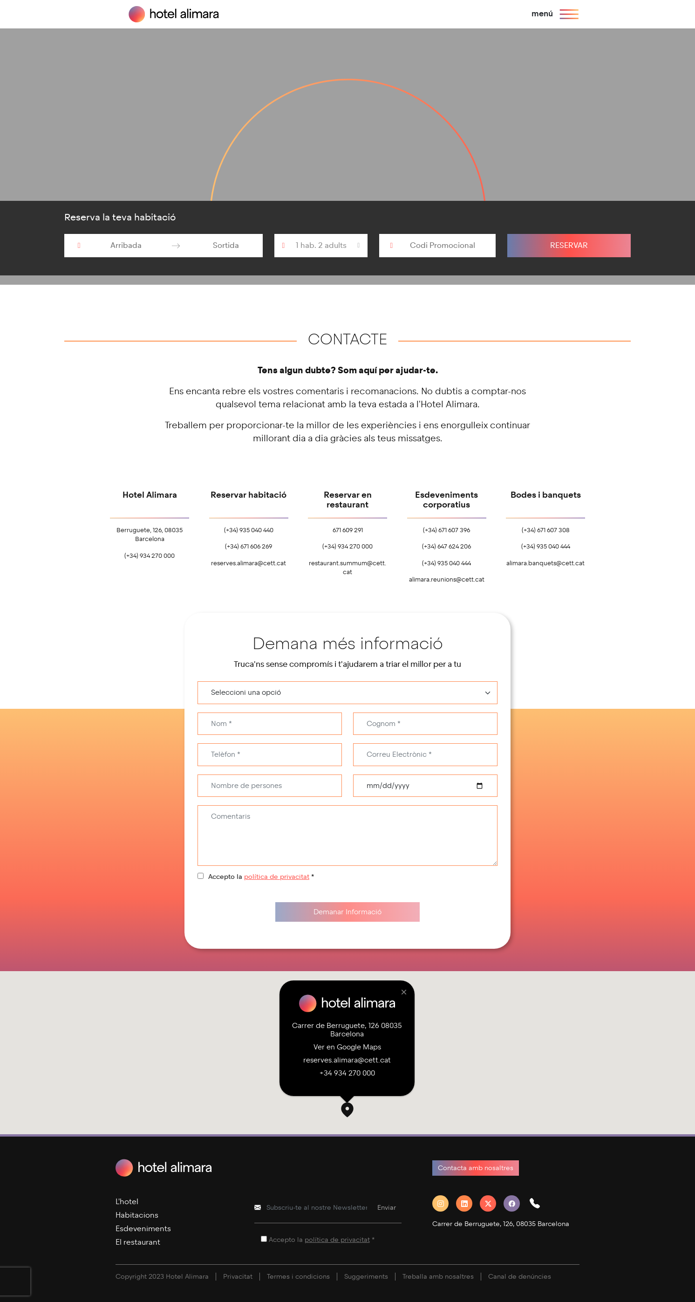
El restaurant (138, 1242)
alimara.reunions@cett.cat (446, 579)
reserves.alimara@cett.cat (248, 563)
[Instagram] (444, 1203)
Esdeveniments (143, 1228)
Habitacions (137, 1215)
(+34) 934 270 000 (149, 556)
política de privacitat (276, 877)
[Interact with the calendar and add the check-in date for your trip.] (79, 245)
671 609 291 (348, 530)
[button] (347, 1111)
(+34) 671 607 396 (446, 530)
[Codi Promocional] (447, 246)
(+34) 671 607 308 (546, 530)
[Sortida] (225, 246)
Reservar (569, 245)
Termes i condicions (298, 1277)
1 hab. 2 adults (321, 245)
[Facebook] (515, 1203)
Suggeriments (366, 1277)
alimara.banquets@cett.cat (545, 563)
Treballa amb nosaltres (438, 1277)
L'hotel (127, 1201)
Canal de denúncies (519, 1277)
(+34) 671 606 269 (248, 546)
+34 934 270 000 (347, 1073)
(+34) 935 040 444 (446, 563)
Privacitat (237, 1277)
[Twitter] (492, 1203)
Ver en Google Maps (347, 1047)
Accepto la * (261, 877)
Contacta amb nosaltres (475, 1168)
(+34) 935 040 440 (248, 530)
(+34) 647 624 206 (446, 546)
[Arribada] (126, 246)
